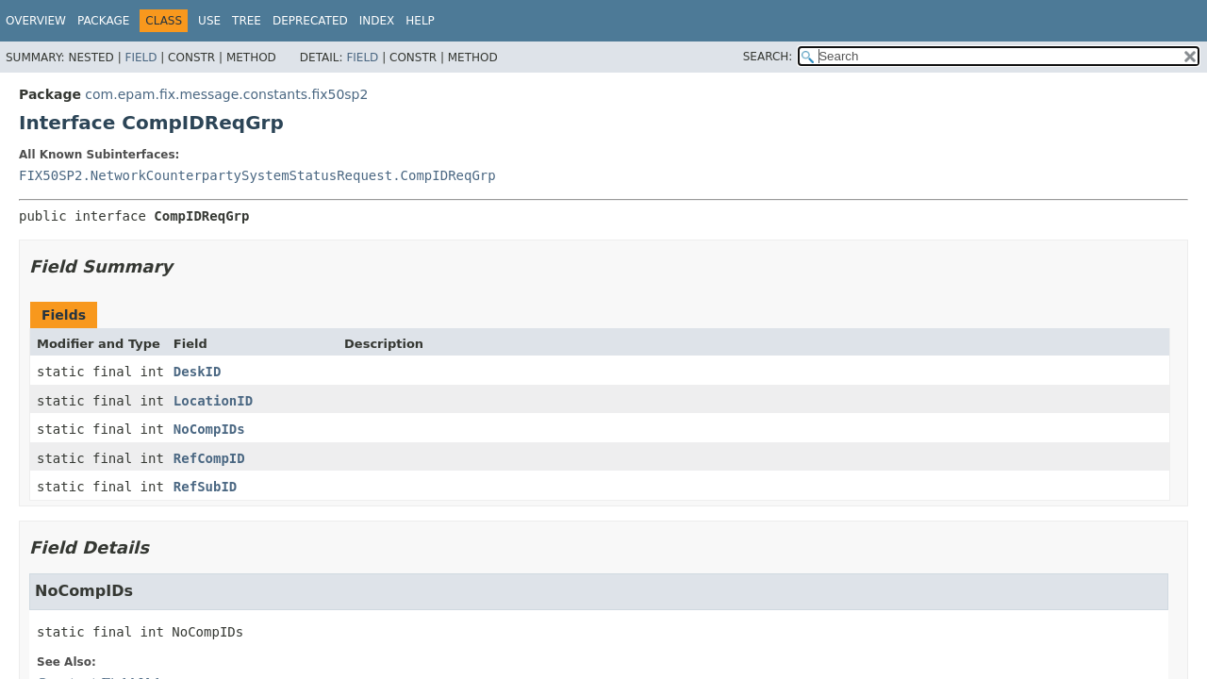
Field (140, 57)
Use (209, 20)
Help (420, 20)
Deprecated (310, 20)
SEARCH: (768, 56)
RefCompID (209, 458)
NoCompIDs (209, 429)
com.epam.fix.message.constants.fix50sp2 (226, 94)
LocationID (213, 400)
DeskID (198, 371)
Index (377, 20)
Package (103, 20)
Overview (36, 20)
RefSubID (205, 486)
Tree (246, 20)
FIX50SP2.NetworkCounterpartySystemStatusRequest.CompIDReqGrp (257, 175)
